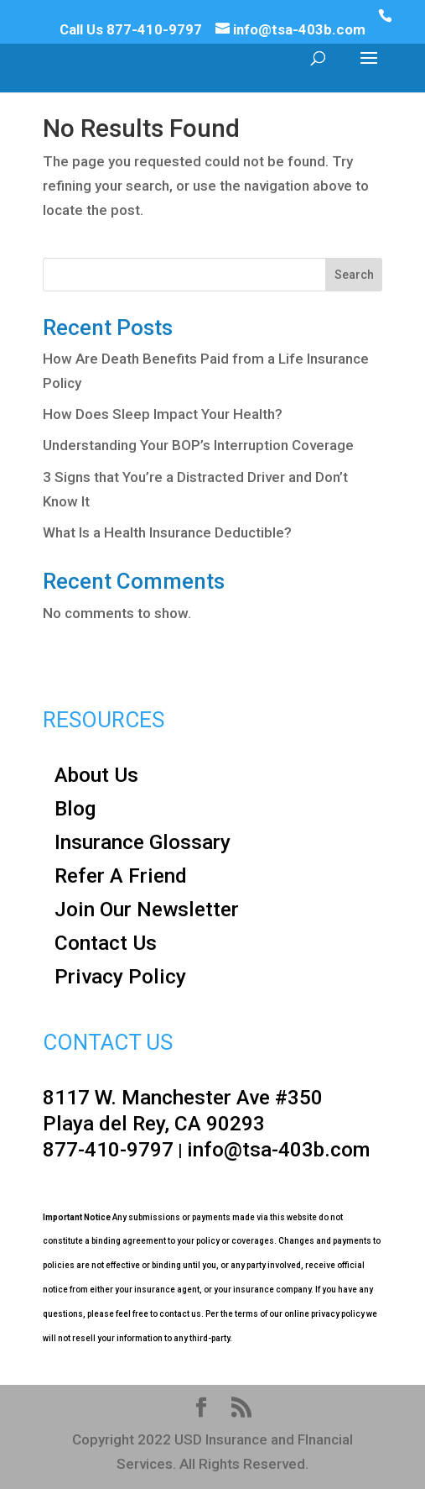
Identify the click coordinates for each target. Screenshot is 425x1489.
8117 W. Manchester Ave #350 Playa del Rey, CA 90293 (183, 1110)
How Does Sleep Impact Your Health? (162, 414)
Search (354, 274)
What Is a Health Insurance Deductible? (167, 532)
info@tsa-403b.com (278, 1149)
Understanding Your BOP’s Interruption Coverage (198, 445)
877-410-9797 (154, 29)
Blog (75, 808)
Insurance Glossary (142, 842)
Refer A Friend (120, 875)
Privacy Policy (120, 976)
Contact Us (105, 943)
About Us (96, 775)
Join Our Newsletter (146, 909)
